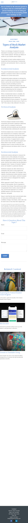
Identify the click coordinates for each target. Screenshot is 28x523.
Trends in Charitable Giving (10, 352)
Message (3, 242)
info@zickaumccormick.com (14, 518)
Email (2, 233)
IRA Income (4, 324)
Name (2, 224)
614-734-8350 (15, 512)
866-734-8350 (16, 510)
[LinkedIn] (16, 521)
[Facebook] (11, 521)
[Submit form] (5, 256)
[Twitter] (14, 521)
